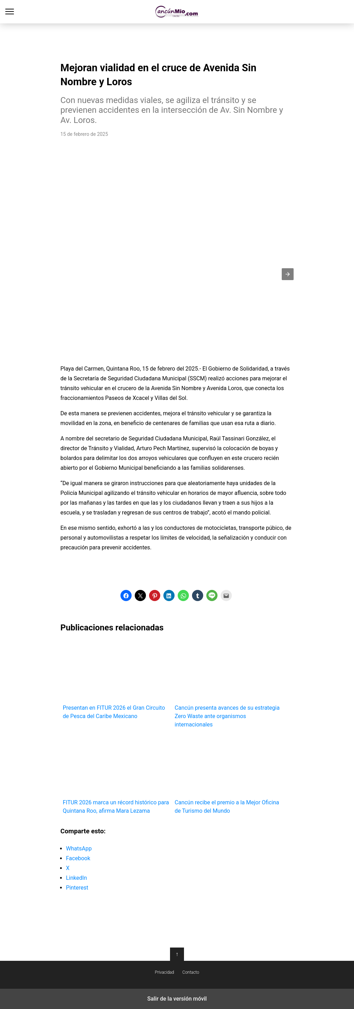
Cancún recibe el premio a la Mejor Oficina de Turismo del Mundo (228, 774)
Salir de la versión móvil (177, 998)
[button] (288, 274)
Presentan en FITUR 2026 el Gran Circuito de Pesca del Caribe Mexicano (116, 680)
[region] (177, 40)
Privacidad (164, 972)
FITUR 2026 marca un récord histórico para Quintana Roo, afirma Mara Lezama (116, 774)
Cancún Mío (177, 12)
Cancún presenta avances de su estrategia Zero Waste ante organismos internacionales (228, 684)
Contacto (190, 972)
